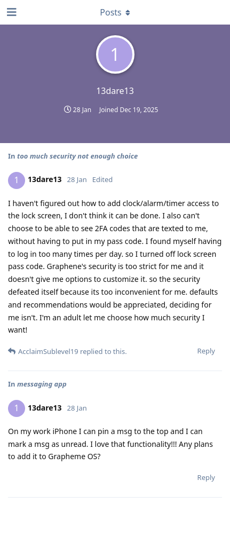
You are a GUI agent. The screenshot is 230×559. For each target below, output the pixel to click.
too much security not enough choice (77, 156)
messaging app (42, 384)
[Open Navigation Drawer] (10, 12)
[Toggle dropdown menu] (115, 12)
